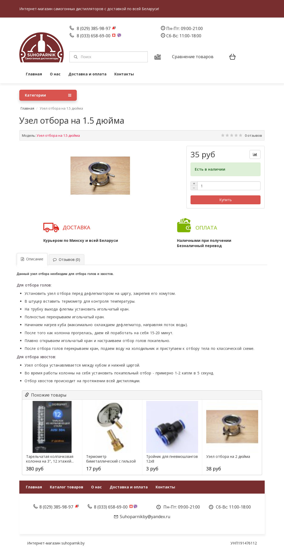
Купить (225, 199)
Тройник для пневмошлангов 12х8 (172, 459)
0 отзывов (253, 135)
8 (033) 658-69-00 (94, 36)
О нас (55, 73)
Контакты (124, 73)
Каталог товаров (66, 486)
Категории (48, 95)
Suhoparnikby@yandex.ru (145, 516)
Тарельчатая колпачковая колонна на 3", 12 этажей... (50, 459)
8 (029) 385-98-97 (94, 28)
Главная (34, 73)
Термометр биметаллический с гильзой (111, 459)
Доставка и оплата (87, 73)
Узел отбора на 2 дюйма (228, 456)
